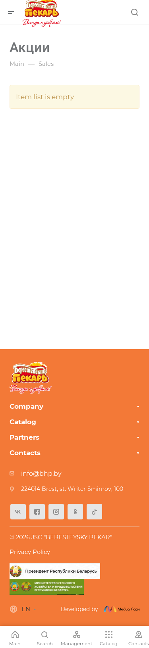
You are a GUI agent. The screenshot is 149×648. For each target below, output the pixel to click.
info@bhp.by (41, 473)
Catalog (23, 422)
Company (26, 406)
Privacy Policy (30, 552)
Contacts (25, 453)
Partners (24, 437)
